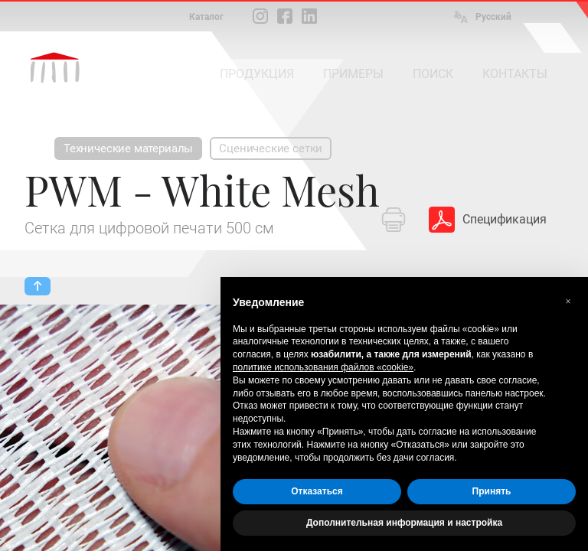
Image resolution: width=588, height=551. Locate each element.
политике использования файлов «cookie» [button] (323, 367)
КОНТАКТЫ (514, 74)
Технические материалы (128, 148)
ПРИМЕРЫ (353, 74)
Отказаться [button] (316, 491)
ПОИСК (433, 74)
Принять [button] (491, 491)
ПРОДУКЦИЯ (257, 74)
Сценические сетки (270, 148)
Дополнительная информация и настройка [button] (404, 522)
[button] (568, 301)
